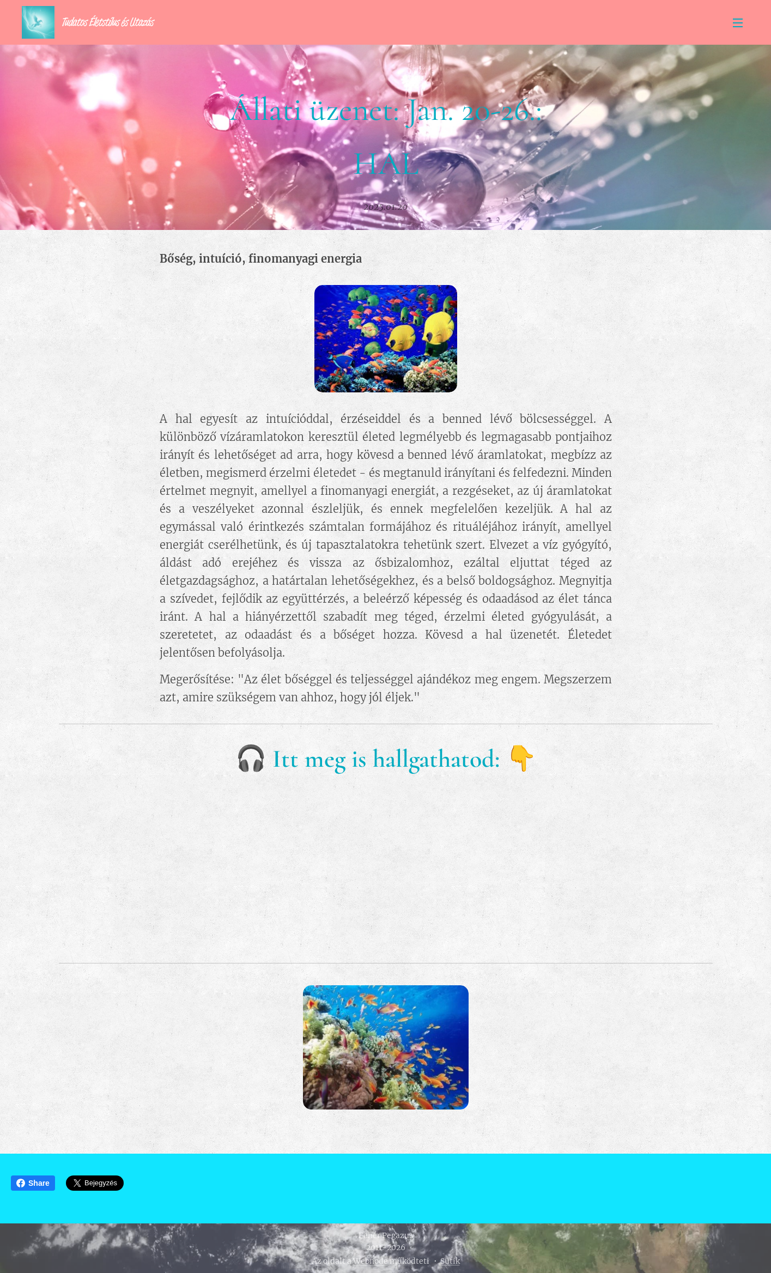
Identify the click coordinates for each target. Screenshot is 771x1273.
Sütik (450, 1261)
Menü (738, 22)
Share (33, 1183)
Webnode (370, 1261)
